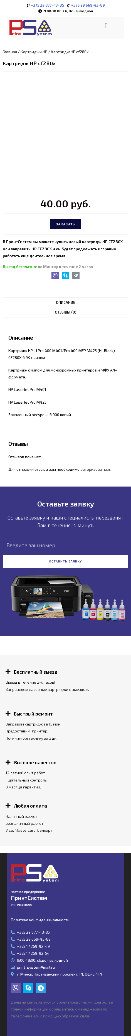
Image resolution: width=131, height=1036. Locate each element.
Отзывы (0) (65, 312)
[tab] (65, 302)
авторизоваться (95, 469)
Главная (10, 51)
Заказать (65, 224)
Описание (65, 302)
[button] (106, 26)
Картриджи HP (34, 51)
